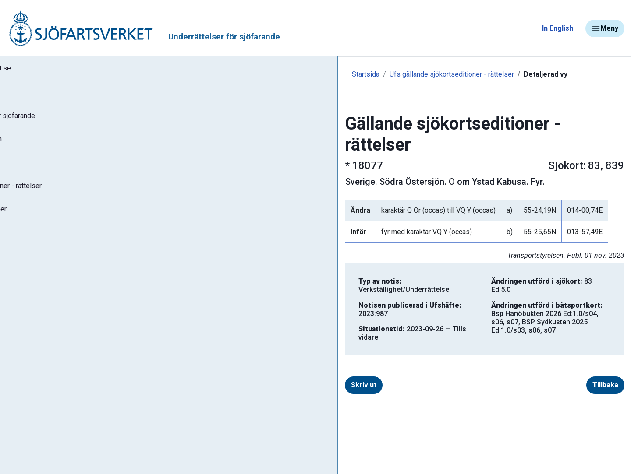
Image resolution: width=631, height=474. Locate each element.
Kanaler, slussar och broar (56, 409)
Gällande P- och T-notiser (59, 223)
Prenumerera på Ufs (50, 275)
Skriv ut (204, 340)
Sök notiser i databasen (56, 145)
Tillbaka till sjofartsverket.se (62, 69)
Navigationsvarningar (48, 357)
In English (557, 28)
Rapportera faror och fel (52, 383)
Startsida (192, 74)
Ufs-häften (34, 171)
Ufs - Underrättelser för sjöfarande (75, 120)
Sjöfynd (25, 435)
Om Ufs (29, 300)
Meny (605, 28)
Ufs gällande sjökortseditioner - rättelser (278, 74)
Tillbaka (591, 340)
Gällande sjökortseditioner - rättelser (79, 197)
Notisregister (39, 249)
